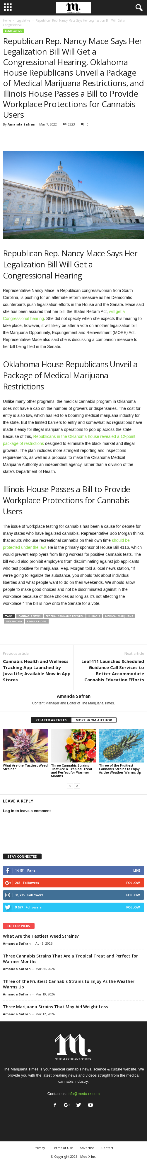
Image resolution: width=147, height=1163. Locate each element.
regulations (37, 621)
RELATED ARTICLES (51, 720)
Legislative (23, 20)
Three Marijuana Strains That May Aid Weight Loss (55, 1006)
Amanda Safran (21, 124)
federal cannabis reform (64, 616)
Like (136, 870)
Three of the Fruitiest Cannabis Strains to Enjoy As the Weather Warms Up (120, 768)
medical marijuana (119, 616)
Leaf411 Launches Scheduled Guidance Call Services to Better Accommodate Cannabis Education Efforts (112, 670)
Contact (107, 1147)
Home (7, 20)
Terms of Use (62, 1147)
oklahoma (14, 621)
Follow (133, 882)
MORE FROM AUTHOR (94, 720)
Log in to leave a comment (27, 811)
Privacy (39, 1147)
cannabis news (29, 616)
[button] (137, 7)
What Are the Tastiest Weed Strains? (25, 767)
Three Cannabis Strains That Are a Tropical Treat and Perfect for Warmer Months (71, 770)
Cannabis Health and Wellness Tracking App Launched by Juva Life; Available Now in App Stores (37, 670)
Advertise (87, 1147)
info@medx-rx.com (84, 1093)
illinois (94, 616)
